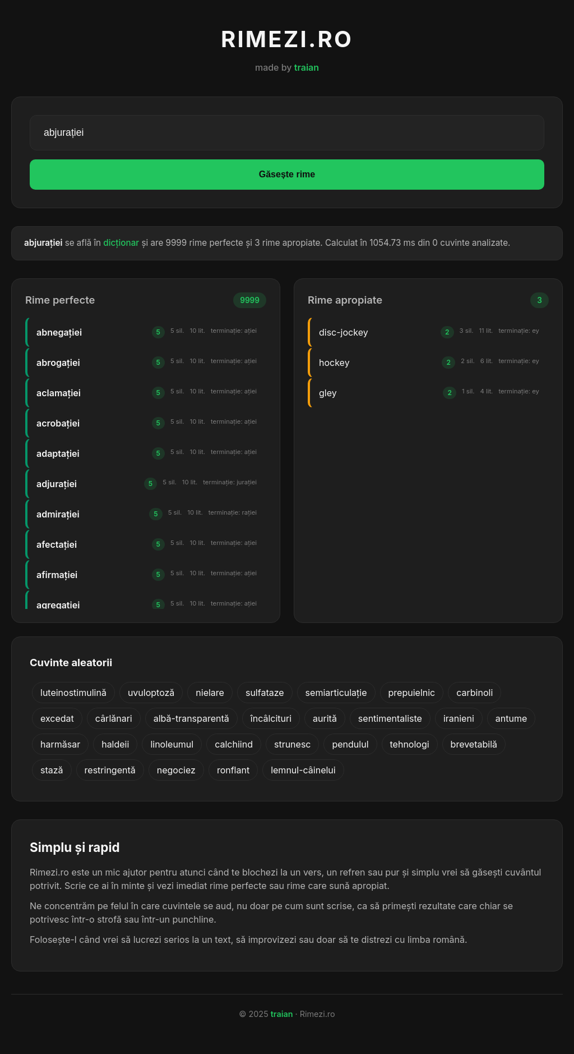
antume (511, 718)
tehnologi (409, 744)
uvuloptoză (151, 692)
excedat (57, 718)
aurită (325, 718)
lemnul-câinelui (303, 770)
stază (51, 770)
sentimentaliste (390, 718)
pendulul (350, 744)
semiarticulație (336, 692)
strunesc (292, 744)
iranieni (458, 718)
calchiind (234, 744)
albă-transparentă (191, 718)
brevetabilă (474, 744)
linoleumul (171, 744)
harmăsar (60, 744)
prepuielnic (412, 692)
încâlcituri (271, 718)
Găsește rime (287, 174)
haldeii (115, 744)
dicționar (121, 242)
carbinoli (474, 692)
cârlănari (113, 718)
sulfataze (265, 692)
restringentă (110, 770)
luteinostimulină (73, 692)
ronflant (233, 770)
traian (306, 67)
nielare (210, 692)
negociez (176, 770)
